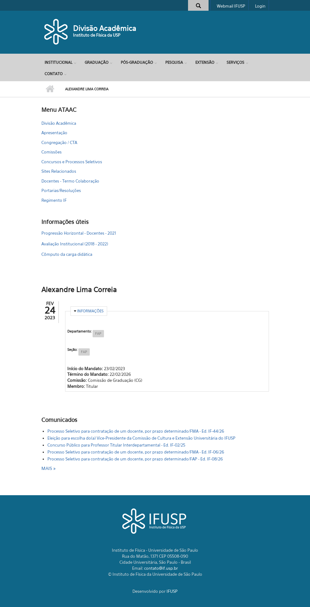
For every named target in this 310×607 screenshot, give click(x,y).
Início (50, 89)
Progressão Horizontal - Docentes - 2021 (78, 233)
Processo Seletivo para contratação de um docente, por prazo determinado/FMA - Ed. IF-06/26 (135, 451)
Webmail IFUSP (231, 6)
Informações (90, 311)
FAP (98, 333)
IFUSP (172, 591)
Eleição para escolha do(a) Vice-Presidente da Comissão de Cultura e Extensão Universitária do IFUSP (141, 438)
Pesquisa (174, 62)
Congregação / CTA (59, 142)
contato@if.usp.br (161, 568)
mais (47, 468)
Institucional (58, 62)
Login (260, 6)
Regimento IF (54, 200)
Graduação (96, 62)
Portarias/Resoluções (61, 190)
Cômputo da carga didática (66, 254)
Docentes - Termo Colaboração (70, 180)
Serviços (235, 62)
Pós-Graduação (137, 62)
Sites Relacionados (58, 171)
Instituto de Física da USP (96, 35)
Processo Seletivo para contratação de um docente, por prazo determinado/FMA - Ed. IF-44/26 (135, 431)
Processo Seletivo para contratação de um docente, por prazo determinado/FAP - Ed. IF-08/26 (135, 458)
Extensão (204, 62)
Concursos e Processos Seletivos (71, 161)
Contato (54, 73)
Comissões (51, 151)
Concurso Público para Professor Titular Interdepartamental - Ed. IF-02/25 (116, 445)
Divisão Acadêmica (104, 28)
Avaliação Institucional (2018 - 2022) (74, 243)
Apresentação (54, 132)
